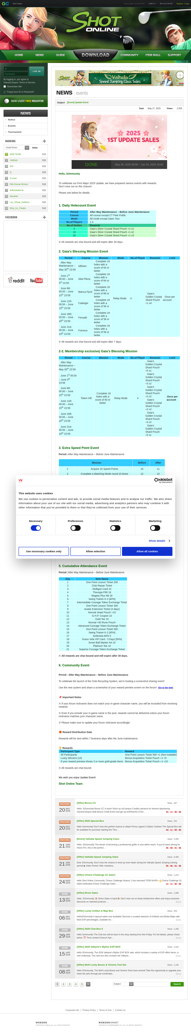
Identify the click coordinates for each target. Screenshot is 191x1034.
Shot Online (17, 3)
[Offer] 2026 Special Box (90, 821)
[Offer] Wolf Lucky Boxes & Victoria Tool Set (101, 964)
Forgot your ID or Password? (20, 92)
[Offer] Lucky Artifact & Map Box (95, 911)
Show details (157, 540)
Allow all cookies (147, 551)
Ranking (28, 141)
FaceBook (26, 217)
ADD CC (152, 3)
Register (179, 3)
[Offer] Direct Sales (87, 893)
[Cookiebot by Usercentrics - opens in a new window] (156, 480)
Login (187, 3)
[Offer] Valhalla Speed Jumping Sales (97, 857)
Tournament (14, 132)
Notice (11, 119)
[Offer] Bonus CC (86, 803)
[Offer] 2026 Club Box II (90, 928)
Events (12, 125)
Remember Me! (14, 86)
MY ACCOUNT (166, 3)
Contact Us (120, 1010)
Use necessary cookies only (43, 551)
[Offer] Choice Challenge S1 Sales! (96, 875)
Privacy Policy (89, 1010)
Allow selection (95, 551)
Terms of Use (105, 1010)
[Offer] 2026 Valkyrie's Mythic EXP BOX (98, 946)
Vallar (35, 148)
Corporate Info (72, 1010)
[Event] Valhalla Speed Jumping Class (98, 839)
